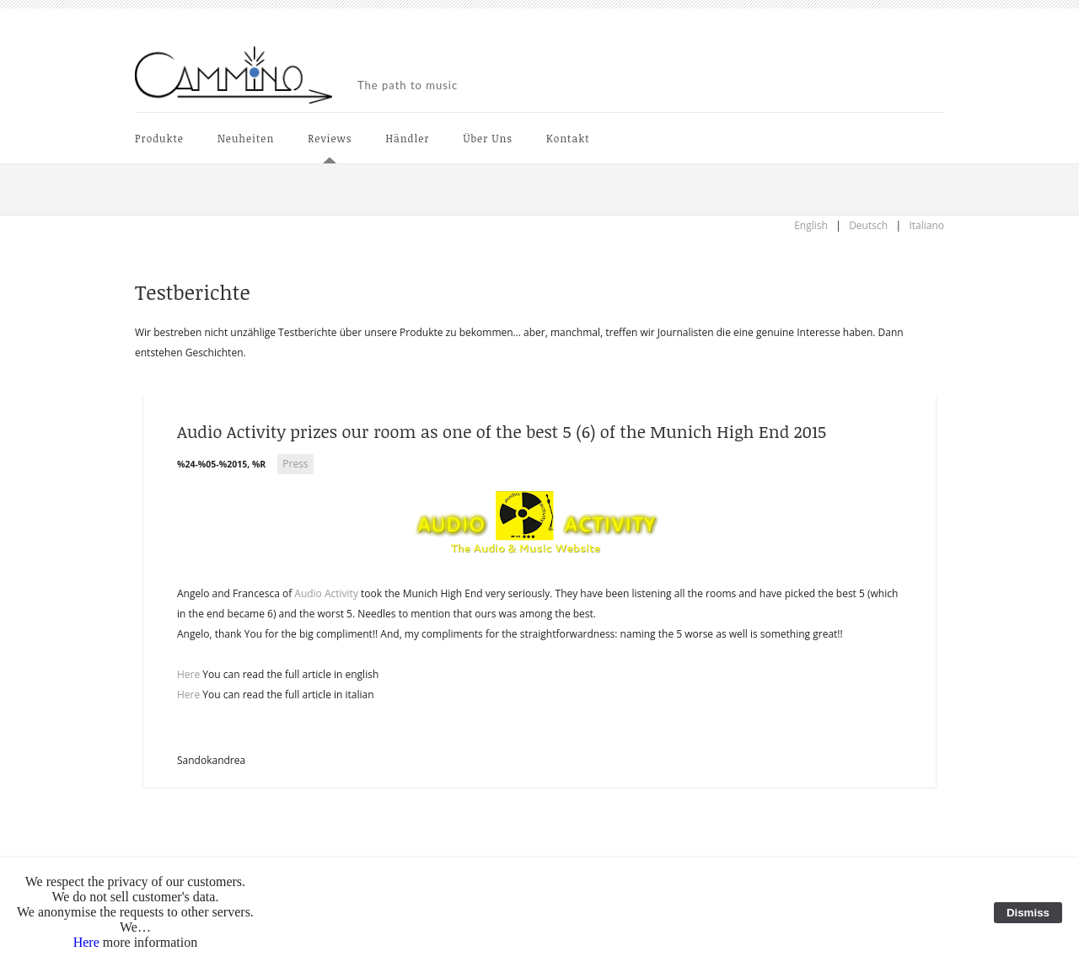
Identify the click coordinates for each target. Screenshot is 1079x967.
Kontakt (567, 138)
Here (188, 674)
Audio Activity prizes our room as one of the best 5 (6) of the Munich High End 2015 (501, 431)
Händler (407, 138)
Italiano (926, 225)
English (811, 225)
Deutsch (868, 225)
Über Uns (488, 138)
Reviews (330, 138)
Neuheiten (245, 138)
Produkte (159, 138)
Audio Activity (326, 593)
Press (295, 464)
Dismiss (1028, 912)
